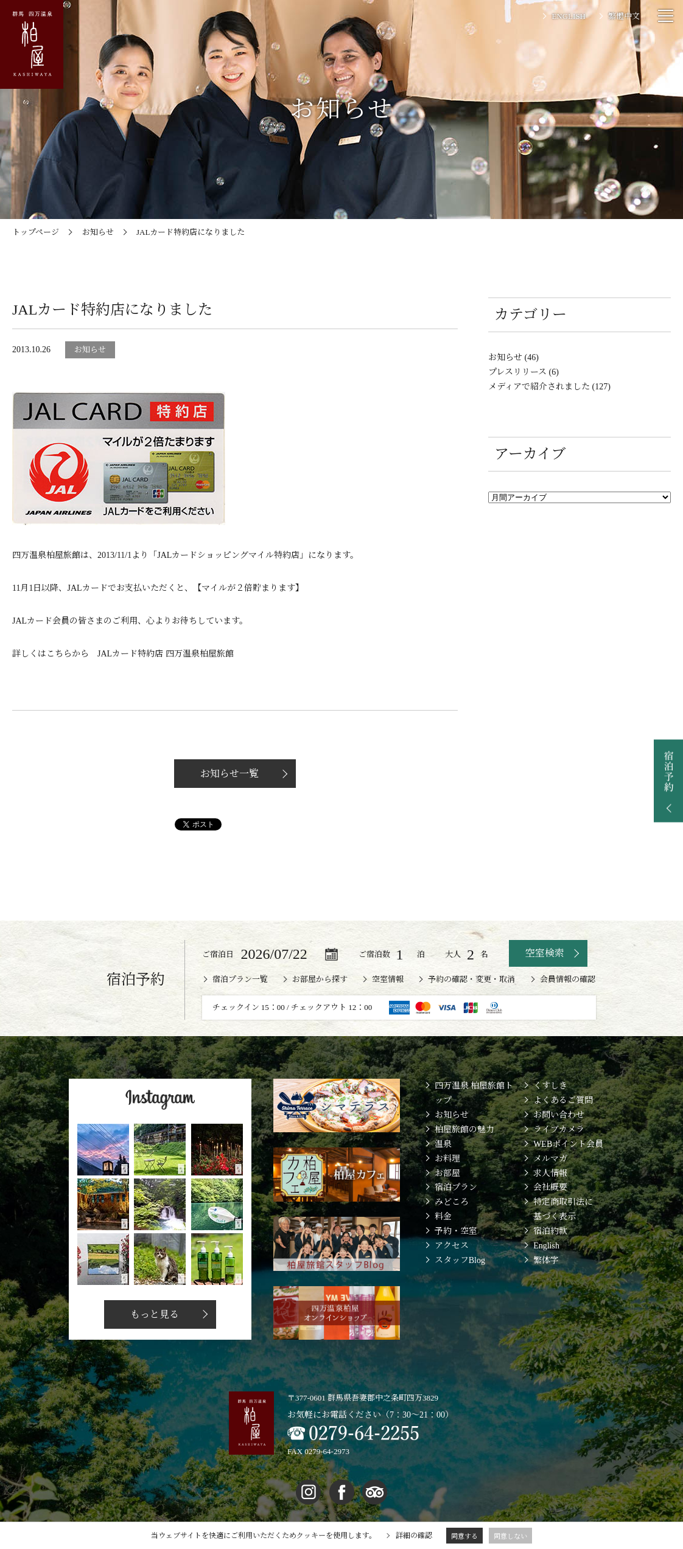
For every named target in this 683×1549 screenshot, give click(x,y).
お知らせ (452, 1114)
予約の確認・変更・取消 (471, 979)
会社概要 (550, 1187)
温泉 (443, 1144)
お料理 (447, 1158)
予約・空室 (456, 1231)
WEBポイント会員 (568, 1144)
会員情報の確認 (567, 979)
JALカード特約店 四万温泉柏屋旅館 (165, 653)
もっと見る (154, 1314)
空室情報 (388, 979)
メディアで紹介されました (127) (549, 386)
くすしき (550, 1085)
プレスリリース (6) (523, 372)
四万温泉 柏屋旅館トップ (474, 1093)
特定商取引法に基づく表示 (563, 1209)
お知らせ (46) (513, 357)
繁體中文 (624, 16)
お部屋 (447, 1173)
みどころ (452, 1201)
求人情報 (550, 1173)
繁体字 (546, 1260)
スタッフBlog (460, 1260)
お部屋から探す (320, 979)
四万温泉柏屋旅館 (46, 555)
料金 (443, 1216)
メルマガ (550, 1158)
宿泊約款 (550, 1231)
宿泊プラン (456, 1187)
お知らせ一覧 (229, 773)
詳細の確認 (414, 1535)
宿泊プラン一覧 (240, 979)
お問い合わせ (558, 1114)
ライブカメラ (558, 1129)
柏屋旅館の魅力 (464, 1129)
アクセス (452, 1245)
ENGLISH (569, 16)
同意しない (510, 1536)
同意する (464, 1536)
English (546, 1245)
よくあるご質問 (563, 1100)
